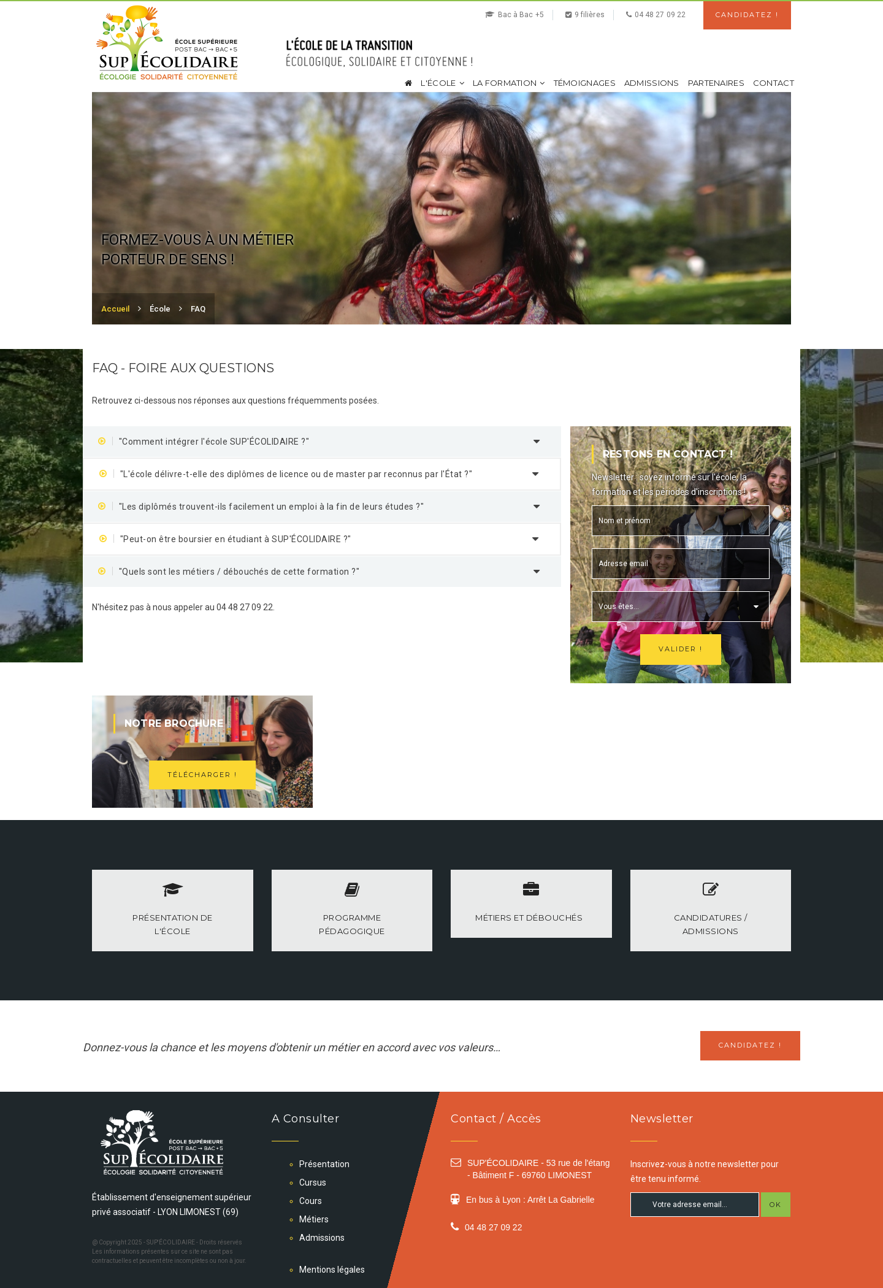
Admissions (651, 83)
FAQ (198, 308)
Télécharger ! (202, 774)
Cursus (312, 1182)
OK (776, 1204)
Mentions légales (332, 1270)
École (160, 308)
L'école (442, 83)
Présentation (324, 1164)
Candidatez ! (747, 14)
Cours (310, 1201)
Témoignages (585, 83)
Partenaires (716, 83)
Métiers (314, 1219)
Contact (773, 83)
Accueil (115, 308)
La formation (509, 83)
